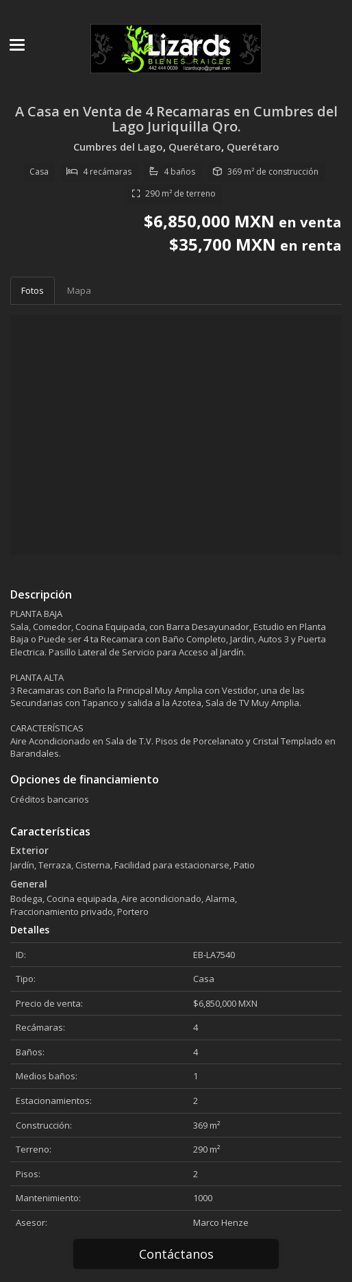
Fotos (32, 290)
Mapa (79, 290)
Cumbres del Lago (118, 146)
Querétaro (194, 146)
